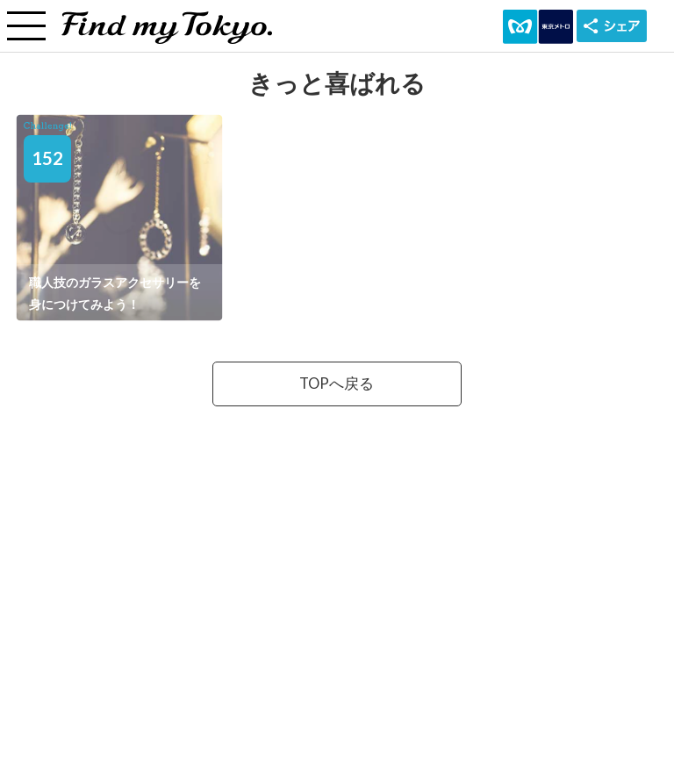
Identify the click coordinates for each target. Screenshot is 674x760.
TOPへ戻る (336, 383)
